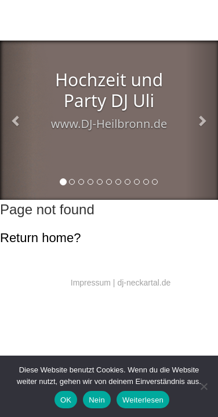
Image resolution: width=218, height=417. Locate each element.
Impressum (91, 282)
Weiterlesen (143, 400)
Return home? (40, 238)
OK (65, 400)
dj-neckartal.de (143, 282)
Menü (195, 22)
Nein (97, 400)
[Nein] (203, 386)
